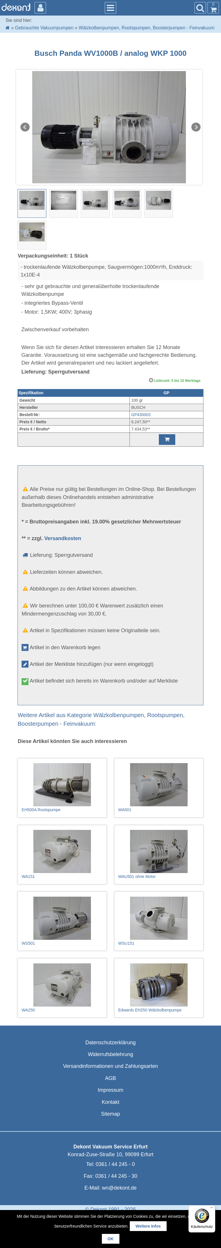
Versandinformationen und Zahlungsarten (110, 1066)
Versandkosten (62, 538)
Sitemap (110, 1114)
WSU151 (158, 921)
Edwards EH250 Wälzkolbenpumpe (158, 987)
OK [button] (111, 1238)
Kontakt (110, 1102)
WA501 (158, 787)
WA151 (62, 854)
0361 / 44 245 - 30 (116, 1176)
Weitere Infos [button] (148, 1226)
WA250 (62, 987)
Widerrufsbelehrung (110, 1054)
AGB (110, 1078)
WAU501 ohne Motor (158, 854)
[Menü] (211, 1208)
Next (196, 127)
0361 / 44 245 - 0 (115, 1164)
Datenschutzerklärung (110, 1042)
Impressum (110, 1090)
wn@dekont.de (119, 1188)
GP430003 (140, 414)
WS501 (62, 921)
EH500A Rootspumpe (62, 787)
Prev (25, 127)
